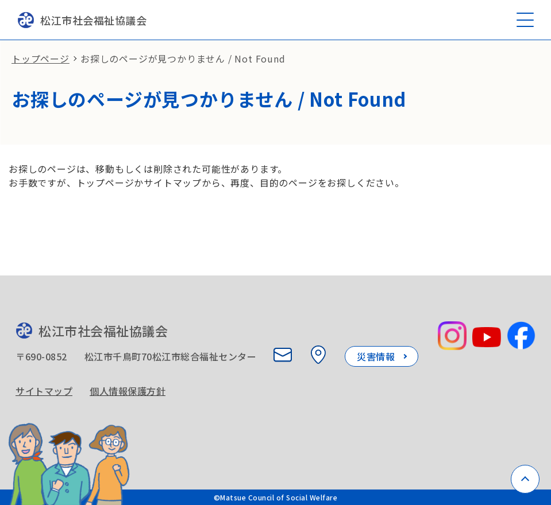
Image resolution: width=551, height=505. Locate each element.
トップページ (40, 58)
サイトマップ (44, 391)
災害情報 (376, 356)
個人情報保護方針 (127, 391)
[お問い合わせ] (282, 354)
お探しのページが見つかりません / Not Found (183, 58)
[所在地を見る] (318, 354)
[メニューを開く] (525, 20)
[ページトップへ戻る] (525, 479)
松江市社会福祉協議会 (82, 20)
